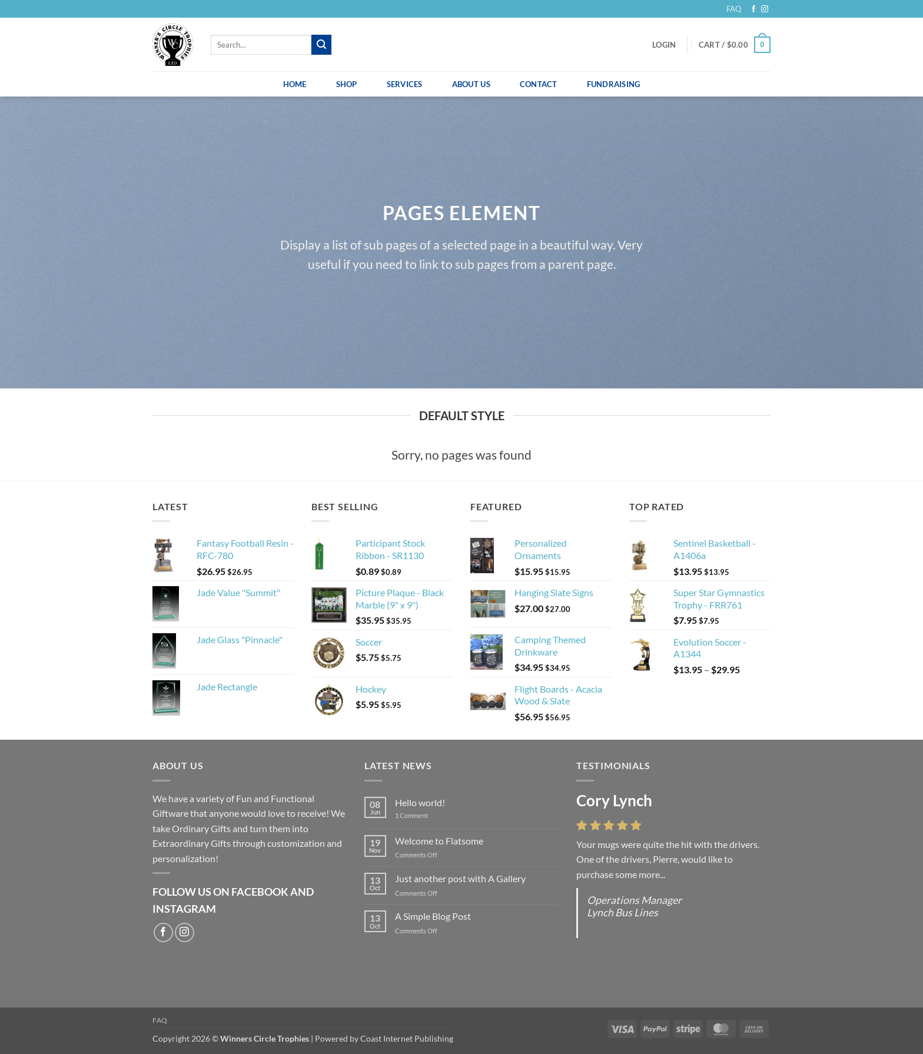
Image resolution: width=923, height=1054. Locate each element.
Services (405, 84)
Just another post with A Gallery (460, 878)
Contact (538, 84)
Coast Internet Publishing (406, 1038)
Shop (346, 84)
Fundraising (613, 84)
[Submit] (321, 45)
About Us (471, 84)
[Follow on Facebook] (753, 9)
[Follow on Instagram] (764, 9)
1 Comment (420, 815)
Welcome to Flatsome (439, 840)
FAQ (733, 9)
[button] (664, 44)
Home (295, 84)
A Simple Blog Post (433, 916)
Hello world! (420, 802)
